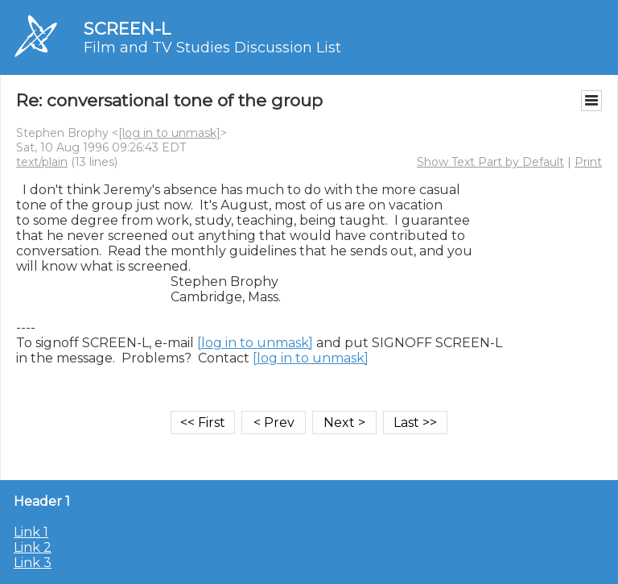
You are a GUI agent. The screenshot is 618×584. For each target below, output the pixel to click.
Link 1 (31, 532)
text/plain (42, 162)
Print (588, 162)
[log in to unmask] (169, 133)
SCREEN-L (127, 29)
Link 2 (33, 547)
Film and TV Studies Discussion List (212, 47)
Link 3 (33, 562)
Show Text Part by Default (490, 162)
